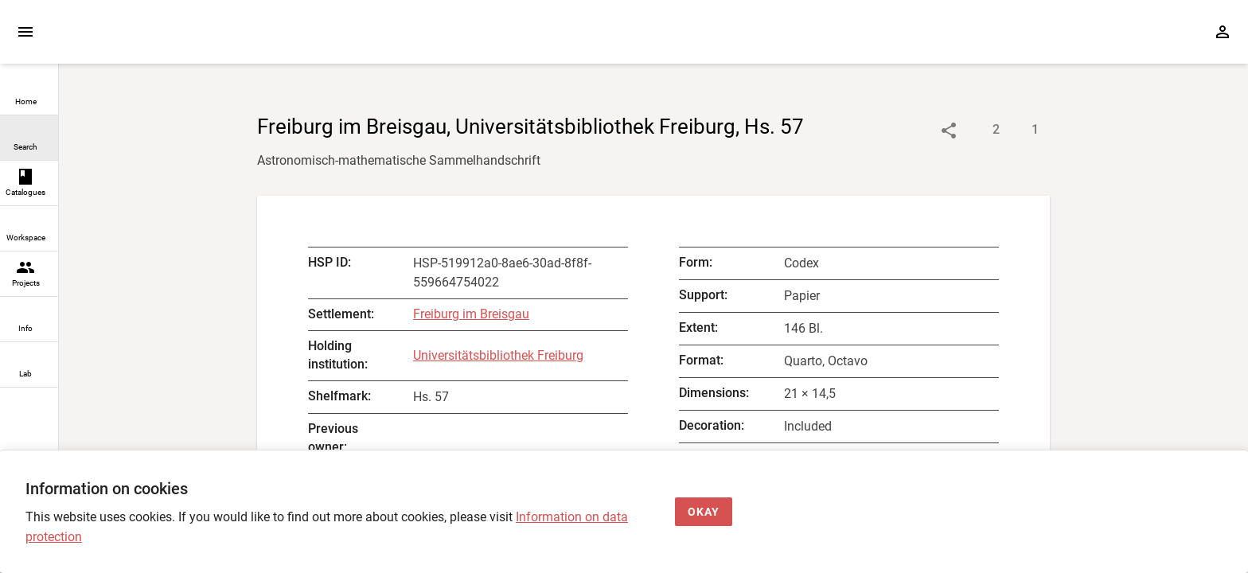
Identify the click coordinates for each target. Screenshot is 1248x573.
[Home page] (149, 39)
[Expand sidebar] (25, 32)
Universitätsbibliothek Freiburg (498, 355)
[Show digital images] (1019, 130)
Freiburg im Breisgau (471, 314)
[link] (29, 92)
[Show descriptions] (980, 130)
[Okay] (703, 512)
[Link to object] (949, 130)
